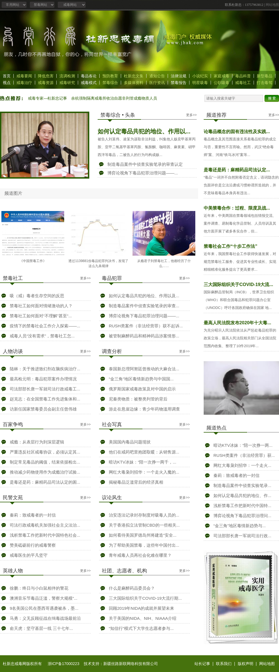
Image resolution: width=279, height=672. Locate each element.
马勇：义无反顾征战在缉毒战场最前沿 (45, 618)
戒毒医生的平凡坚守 (28, 555)
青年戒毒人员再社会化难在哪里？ (140, 555)
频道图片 (13, 193)
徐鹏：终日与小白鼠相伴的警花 (39, 588)
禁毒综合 (110, 82)
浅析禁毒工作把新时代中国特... (242, 505)
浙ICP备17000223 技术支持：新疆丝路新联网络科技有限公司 (103, 663)
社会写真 (112, 424)
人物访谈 (13, 351)
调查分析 (112, 351)
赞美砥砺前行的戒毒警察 (33, 545)
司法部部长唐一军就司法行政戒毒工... (45, 389)
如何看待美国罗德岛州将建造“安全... (143, 535)
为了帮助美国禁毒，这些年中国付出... (144, 545)
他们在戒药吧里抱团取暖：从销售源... (144, 452)
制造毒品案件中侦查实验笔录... (242, 485)
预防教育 (110, 76)
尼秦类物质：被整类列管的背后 (138, 399)
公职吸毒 (221, 82)
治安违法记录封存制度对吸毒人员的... (144, 515)
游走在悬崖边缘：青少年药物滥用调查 (144, 409)
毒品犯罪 (112, 278)
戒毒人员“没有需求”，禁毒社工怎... (42, 335)
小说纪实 (200, 76)
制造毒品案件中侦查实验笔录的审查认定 (145, 164)
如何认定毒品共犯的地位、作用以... (144, 131)
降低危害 (46, 76)
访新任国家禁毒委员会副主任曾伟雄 (43, 409)
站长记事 (202, 663)
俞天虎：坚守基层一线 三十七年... (41, 628)
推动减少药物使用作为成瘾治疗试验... (45, 472)
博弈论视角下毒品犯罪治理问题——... (142, 173)
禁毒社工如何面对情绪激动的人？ (41, 305)
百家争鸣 (13, 424)
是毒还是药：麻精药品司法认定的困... (45, 482)
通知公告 (157, 76)
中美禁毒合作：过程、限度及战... (237, 207)
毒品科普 (243, 76)
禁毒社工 (13, 278)
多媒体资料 (133, 82)
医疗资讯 (157, 82)
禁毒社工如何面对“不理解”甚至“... (41, 315)
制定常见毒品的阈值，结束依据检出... (45, 462)
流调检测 (67, 76)
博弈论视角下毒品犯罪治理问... (242, 515)
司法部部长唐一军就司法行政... (242, 535)
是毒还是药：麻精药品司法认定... (237, 169)
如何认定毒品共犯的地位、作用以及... (144, 295)
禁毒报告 (178, 82)
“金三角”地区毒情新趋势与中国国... (141, 378)
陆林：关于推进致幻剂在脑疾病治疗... (45, 368)
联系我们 (224, 663)
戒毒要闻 (24, 76)
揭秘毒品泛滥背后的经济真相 (136, 482)
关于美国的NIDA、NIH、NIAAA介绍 (142, 618)
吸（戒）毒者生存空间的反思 (37, 295)
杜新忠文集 (133, 76)
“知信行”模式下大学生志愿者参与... (141, 628)
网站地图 (272, 5)
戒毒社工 (243, 82)
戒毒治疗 (24, 82)
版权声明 (245, 663)
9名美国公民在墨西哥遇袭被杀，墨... (44, 608)
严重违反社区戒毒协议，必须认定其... (45, 452)
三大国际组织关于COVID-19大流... (238, 284)
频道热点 (216, 428)
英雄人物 (13, 570)
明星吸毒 (200, 82)
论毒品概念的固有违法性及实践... (237, 131)
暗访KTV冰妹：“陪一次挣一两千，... (142, 462)
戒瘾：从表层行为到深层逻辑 (37, 442)
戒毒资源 (46, 82)
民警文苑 (13, 497)
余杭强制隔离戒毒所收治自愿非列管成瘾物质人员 (114, 98)
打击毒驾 (264, 82)
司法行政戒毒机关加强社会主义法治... (45, 525)
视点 (7, 82)
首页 (7, 76)
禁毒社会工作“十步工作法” (230, 246)
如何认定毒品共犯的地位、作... (242, 495)
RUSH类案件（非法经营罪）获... (244, 455)
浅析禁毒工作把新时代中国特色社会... (45, 535)
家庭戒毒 (221, 76)
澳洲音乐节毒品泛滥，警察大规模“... (44, 598)
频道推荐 (216, 115)
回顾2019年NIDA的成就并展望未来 (141, 608)
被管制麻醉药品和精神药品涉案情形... (144, 335)
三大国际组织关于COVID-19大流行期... (145, 598)
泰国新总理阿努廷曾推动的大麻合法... (144, 368)
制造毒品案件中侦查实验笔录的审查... (144, 305)
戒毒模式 (89, 82)
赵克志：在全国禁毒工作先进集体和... (45, 399)
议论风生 (112, 497)
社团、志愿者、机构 (124, 570)
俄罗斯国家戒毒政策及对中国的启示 (142, 389)
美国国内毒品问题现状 (130, 442)
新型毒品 (264, 76)
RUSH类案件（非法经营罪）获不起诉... (146, 325)
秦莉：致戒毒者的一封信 (33, 515)
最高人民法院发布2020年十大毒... (237, 322)
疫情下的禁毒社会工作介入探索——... (45, 325)
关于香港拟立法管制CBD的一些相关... (144, 525)
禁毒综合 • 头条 (117, 115)
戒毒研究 (67, 82)
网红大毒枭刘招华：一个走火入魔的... (144, 472)
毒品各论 (89, 76)
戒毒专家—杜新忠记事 (47, 98)
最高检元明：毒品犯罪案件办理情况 (43, 378)
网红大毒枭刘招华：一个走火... (242, 465)
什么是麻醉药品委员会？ (132, 588)
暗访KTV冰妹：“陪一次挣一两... (243, 445)
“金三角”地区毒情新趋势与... (239, 525)
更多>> (191, 115)
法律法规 (178, 76)
